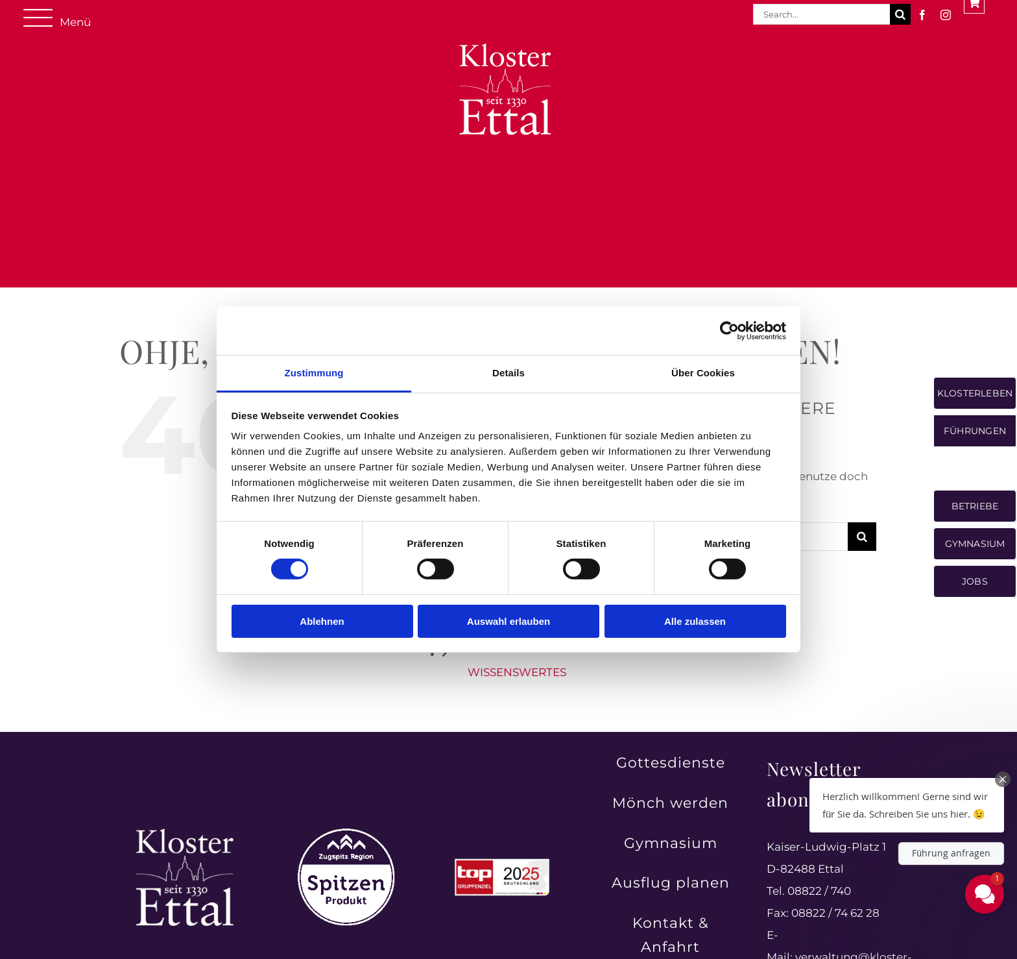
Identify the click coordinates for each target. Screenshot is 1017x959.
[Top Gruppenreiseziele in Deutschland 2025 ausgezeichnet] (502, 862)
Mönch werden (670, 803)
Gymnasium (670, 843)
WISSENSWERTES (517, 672)
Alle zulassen (695, 621)
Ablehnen (322, 621)
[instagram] (945, 15)
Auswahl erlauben (508, 621)
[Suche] (900, 14)
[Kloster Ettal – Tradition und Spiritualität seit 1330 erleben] (184, 833)
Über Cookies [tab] (703, 372)
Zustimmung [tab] (314, 372)
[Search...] (821, 14)
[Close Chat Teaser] (1003, 779)
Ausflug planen (671, 883)
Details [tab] (508, 372)
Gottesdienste (670, 762)
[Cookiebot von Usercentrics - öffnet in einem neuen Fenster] (729, 330)
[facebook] (922, 15)
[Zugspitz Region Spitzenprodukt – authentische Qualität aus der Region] (346, 833)
